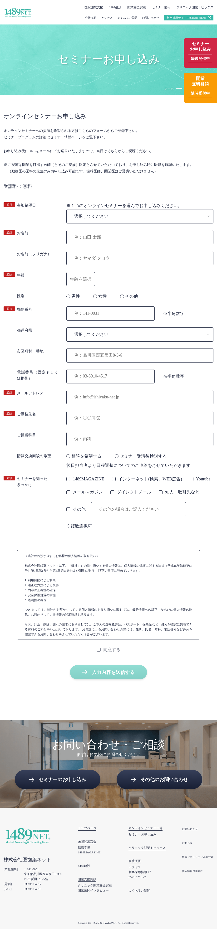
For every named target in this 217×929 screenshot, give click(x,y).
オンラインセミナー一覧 (145, 828)
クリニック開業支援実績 (95, 885)
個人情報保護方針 (192, 871)
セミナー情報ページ (66, 137)
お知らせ (187, 843)
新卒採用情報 (137, 872)
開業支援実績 (136, 7)
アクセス (107, 17)
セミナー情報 (161, 7)
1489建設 (115, 7)
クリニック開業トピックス (194, 7)
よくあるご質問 (127, 17)
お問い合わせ (150, 17)
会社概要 (90, 17)
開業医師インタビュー (93, 890)
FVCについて (137, 877)
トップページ (87, 828)
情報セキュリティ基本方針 (197, 857)
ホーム (169, 88)
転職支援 (84, 847)
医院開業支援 (93, 7)
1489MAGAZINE (89, 852)
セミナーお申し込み (142, 834)
